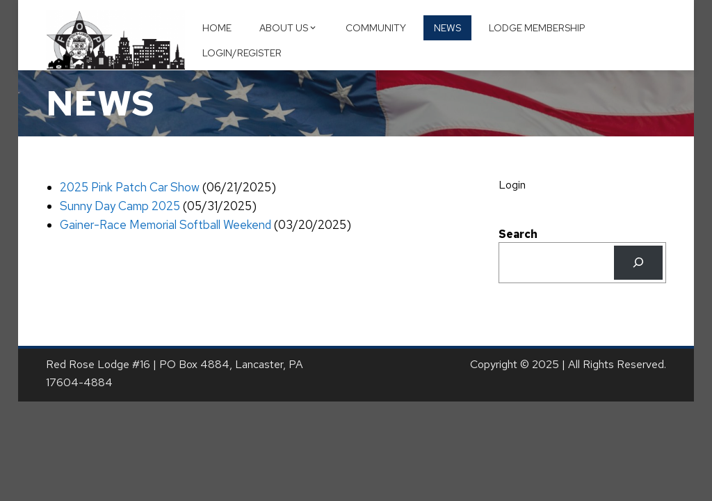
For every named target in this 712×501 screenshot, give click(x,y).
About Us (288, 27)
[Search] (638, 263)
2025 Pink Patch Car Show (130, 187)
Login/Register (242, 53)
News (447, 28)
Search (518, 234)
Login (512, 184)
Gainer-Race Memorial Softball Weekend (165, 224)
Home (217, 28)
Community (376, 28)
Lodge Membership (537, 28)
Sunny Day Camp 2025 (120, 206)
